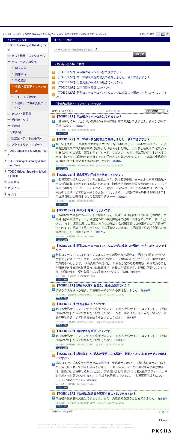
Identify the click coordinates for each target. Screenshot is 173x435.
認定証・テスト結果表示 (27, 138)
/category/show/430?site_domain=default (9, 126)
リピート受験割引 (26, 97)
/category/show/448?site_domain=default (9, 145)
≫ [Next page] (168, 411)
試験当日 (17, 132)
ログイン (13, 188)
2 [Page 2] (163, 411)
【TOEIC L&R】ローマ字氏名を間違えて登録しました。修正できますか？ (103, 77)
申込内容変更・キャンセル (30, 88)
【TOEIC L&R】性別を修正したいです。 (82, 304)
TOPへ (166, 420)
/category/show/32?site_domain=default (5, 151)
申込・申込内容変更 (68, 34)
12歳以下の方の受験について (30, 105)
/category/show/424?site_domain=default (9, 114)
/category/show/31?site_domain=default (5, 45)
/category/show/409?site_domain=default (9, 56)
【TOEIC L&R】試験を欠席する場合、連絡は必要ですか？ (93, 285)
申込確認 (20, 80)
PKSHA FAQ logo (161, 431)
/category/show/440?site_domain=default (9, 138)
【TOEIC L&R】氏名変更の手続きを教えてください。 (90, 82)
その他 (12, 194)
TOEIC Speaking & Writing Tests (27, 152)
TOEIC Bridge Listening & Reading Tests (27, 163)
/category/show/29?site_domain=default (5, 182)
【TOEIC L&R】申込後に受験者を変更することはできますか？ (96, 393)
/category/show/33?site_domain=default (5, 161)
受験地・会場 (19, 119)
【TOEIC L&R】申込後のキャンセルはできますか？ (89, 72)
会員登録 (13, 182)
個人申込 (20, 68)
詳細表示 (80, 125)
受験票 (15, 126)
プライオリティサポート (27, 144)
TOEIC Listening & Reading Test (40, 34)
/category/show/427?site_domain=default (9, 120)
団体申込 (20, 74)
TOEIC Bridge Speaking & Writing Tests (27, 173)
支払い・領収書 (21, 113)
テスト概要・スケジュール (28, 55)
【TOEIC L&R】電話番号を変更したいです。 (84, 331)
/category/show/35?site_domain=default (5, 194)
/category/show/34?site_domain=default (5, 172)
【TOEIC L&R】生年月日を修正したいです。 (84, 87)
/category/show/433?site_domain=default (9, 132)
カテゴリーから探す (12, 34)
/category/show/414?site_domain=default (9, 62)
